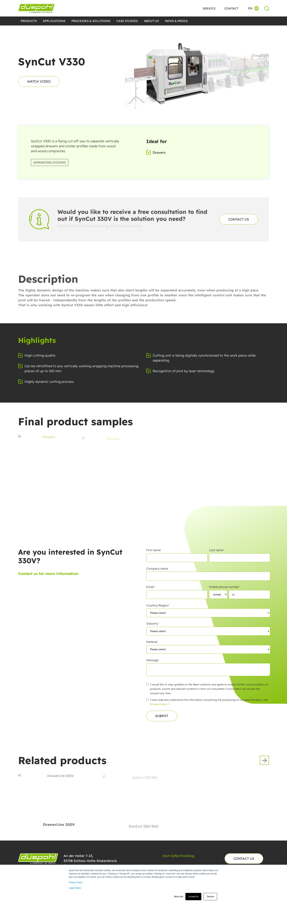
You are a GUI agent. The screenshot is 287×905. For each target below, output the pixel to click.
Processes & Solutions (90, 21)
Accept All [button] (193, 896)
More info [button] (178, 896)
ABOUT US (151, 21)
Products (29, 21)
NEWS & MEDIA (176, 21)
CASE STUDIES (127, 21)
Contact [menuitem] (231, 8)
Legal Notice (75, 888)
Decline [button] (210, 896)
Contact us (238, 219)
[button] (264, 760)
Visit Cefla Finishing (178, 856)
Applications (54, 21)
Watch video (39, 81)
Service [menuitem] (209, 8)
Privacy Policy (76, 882)
